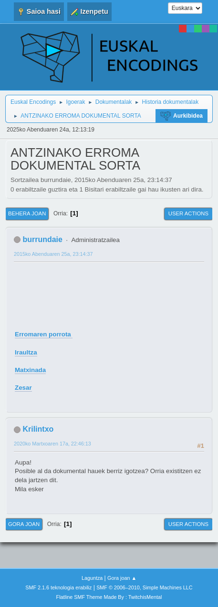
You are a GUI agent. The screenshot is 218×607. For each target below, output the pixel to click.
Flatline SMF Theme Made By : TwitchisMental (109, 597)
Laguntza (92, 578)
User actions (188, 213)
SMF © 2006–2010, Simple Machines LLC (144, 587)
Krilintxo (37, 429)
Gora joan (24, 524)
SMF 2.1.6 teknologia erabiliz (58, 587)
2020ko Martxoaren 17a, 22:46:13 (52, 443)
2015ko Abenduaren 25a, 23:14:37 (53, 254)
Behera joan (27, 213)
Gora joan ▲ (121, 578)
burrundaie (42, 239)
